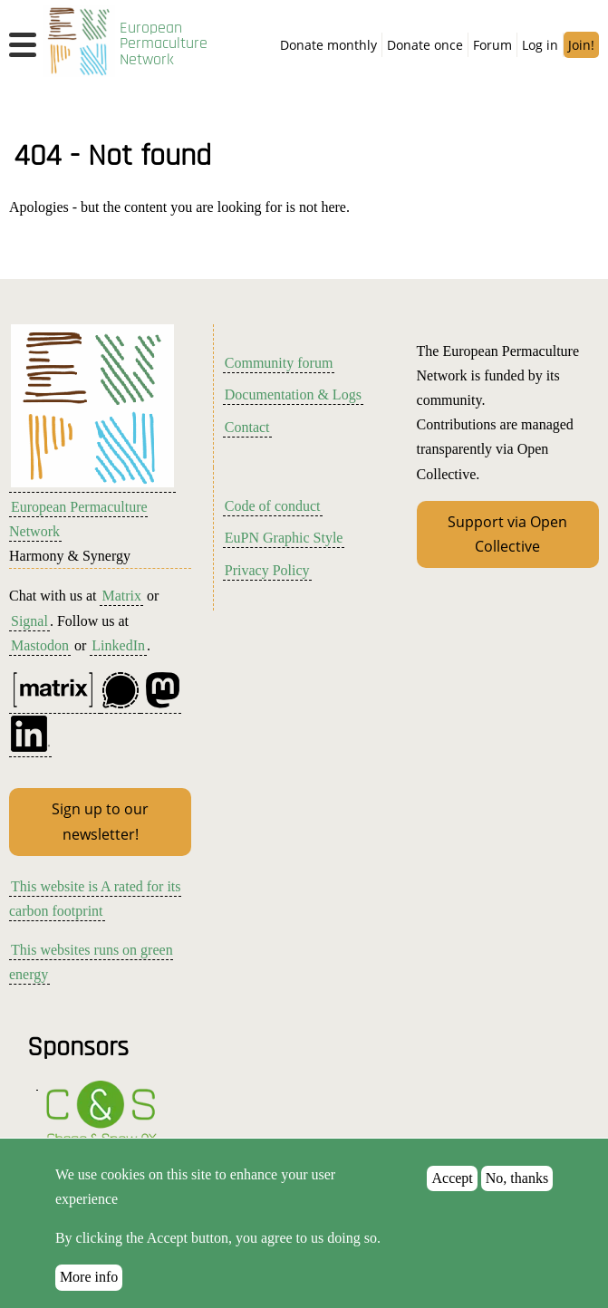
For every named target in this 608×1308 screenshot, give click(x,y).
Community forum (279, 362)
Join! (581, 44)
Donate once (425, 44)
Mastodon (40, 645)
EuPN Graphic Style (284, 537)
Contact (247, 427)
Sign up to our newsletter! (100, 821)
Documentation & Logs (293, 394)
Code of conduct (273, 506)
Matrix (121, 595)
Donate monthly (328, 44)
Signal (29, 621)
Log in (540, 44)
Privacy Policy (267, 570)
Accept (451, 1196)
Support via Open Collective (507, 534)
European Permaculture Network (163, 44)
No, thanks (517, 1196)
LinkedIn (118, 645)
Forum (492, 44)
